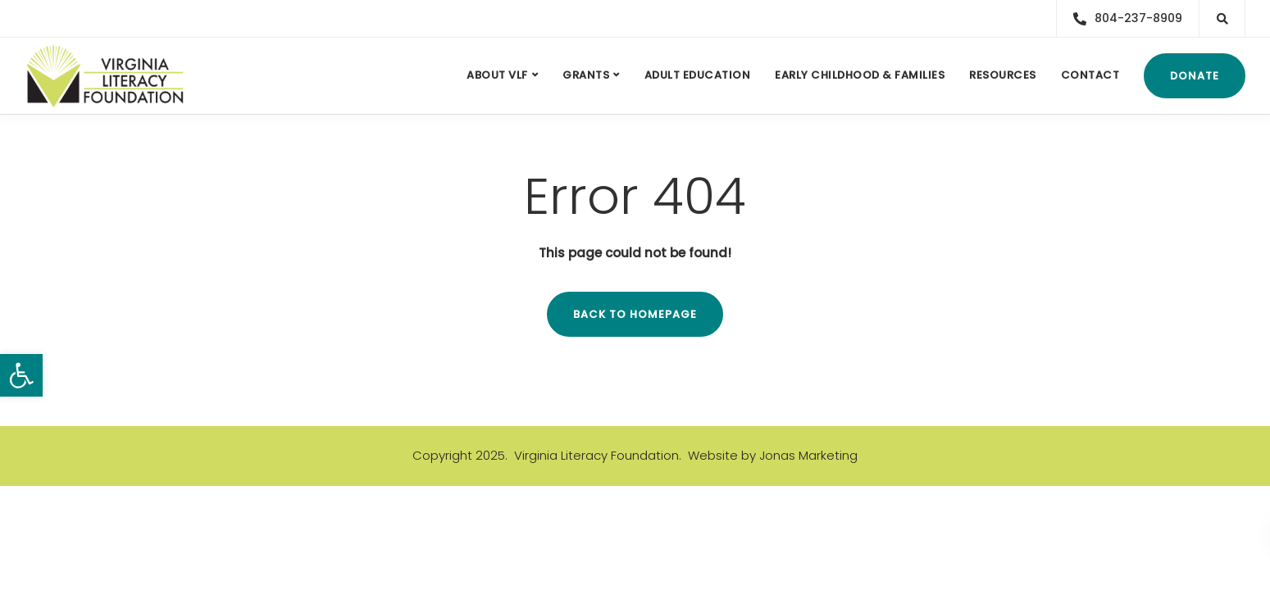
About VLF (497, 75)
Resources (1002, 75)
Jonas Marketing (808, 455)
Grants (585, 75)
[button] (21, 375)
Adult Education (697, 75)
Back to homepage (635, 314)
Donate (1194, 76)
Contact (1090, 75)
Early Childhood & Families (860, 75)
